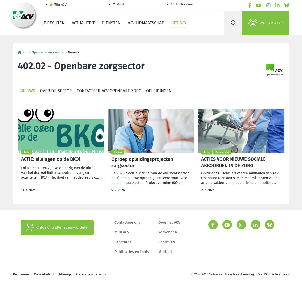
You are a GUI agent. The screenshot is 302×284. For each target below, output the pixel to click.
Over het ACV (169, 222)
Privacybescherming (91, 274)
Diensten (111, 23)
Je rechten (53, 23)
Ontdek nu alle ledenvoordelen (57, 227)
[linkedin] (277, 5)
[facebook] (250, 5)
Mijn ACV (58, 5)
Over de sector (56, 90)
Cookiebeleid (44, 274)
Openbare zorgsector (48, 52)
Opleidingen (159, 90)
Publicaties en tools (131, 251)
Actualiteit (83, 23)
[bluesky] (286, 5)
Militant (118, 4)
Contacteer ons (182, 4)
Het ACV (178, 23)
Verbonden (167, 232)
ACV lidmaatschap (146, 23)
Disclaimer (21, 274)
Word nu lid (265, 22)
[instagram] (268, 5)
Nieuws (27, 90)
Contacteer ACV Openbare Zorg (109, 90)
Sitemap (64, 274)
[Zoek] (233, 23)
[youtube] (259, 5)
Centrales (166, 242)
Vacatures (122, 242)
